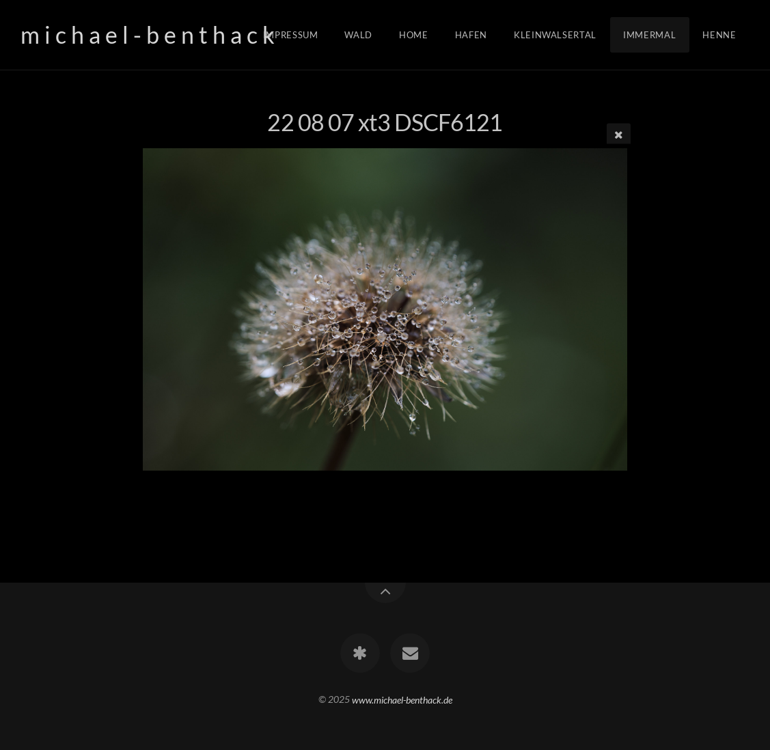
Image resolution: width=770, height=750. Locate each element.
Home (413, 34)
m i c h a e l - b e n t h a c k (147, 34)
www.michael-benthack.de (402, 699)
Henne (719, 34)
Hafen (471, 34)
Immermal (649, 34)
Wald (358, 34)
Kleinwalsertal (555, 34)
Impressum (290, 34)
